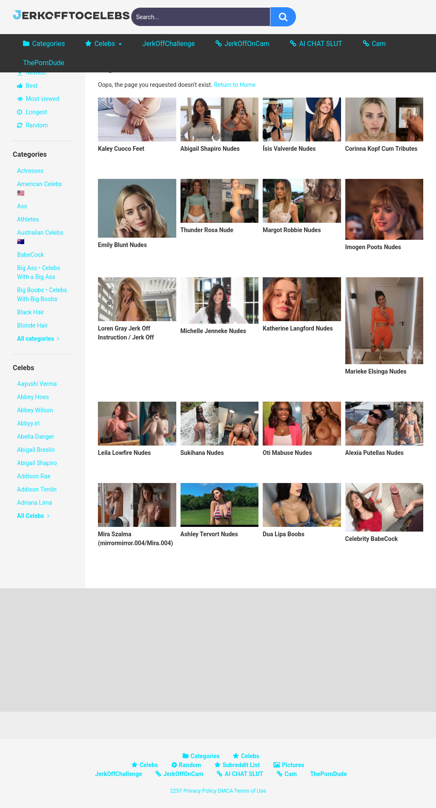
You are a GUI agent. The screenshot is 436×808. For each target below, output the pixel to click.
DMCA (225, 791)
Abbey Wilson (35, 410)
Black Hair (30, 312)
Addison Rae (33, 476)
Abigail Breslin (36, 449)
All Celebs (33, 515)
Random (32, 125)
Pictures (293, 765)
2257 (176, 791)
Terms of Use (250, 791)
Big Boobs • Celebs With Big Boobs (42, 294)
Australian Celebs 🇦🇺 (40, 237)
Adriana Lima (34, 502)
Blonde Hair (32, 325)
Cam (379, 44)
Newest (32, 72)
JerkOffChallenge (168, 44)
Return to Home (235, 84)
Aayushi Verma (37, 383)
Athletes (28, 219)
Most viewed (38, 98)
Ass (22, 206)
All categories (38, 338)
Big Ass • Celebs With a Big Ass (38, 272)
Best (27, 85)
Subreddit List (241, 765)
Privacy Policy (200, 791)
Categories (48, 44)
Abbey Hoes (33, 397)
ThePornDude (43, 63)
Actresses (30, 170)
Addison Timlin (37, 489)
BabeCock (30, 254)
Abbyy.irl (28, 423)
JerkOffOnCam (247, 44)
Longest (32, 112)
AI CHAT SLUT (320, 44)
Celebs (105, 44)
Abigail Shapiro (37, 463)
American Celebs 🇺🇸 (39, 188)
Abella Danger (35, 436)
